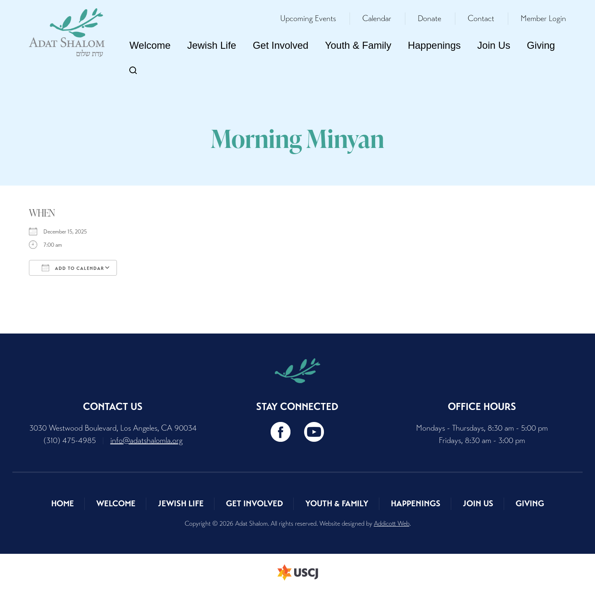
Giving (541, 45)
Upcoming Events (308, 18)
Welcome (150, 45)
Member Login (543, 18)
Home (62, 503)
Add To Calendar (73, 268)
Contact (481, 18)
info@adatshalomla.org (146, 440)
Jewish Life (211, 45)
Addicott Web (391, 523)
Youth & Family (358, 45)
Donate (429, 18)
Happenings (434, 45)
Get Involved (281, 45)
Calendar (376, 18)
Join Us (493, 45)
